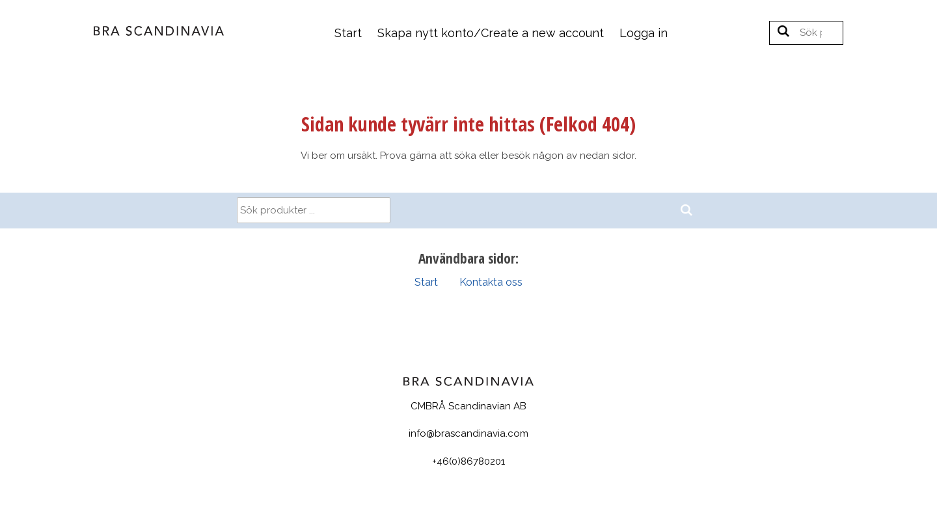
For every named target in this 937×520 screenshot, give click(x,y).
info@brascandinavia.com (468, 433)
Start (348, 33)
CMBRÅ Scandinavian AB (468, 406)
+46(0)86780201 (468, 461)
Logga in (643, 33)
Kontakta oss (491, 281)
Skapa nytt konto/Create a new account (490, 33)
